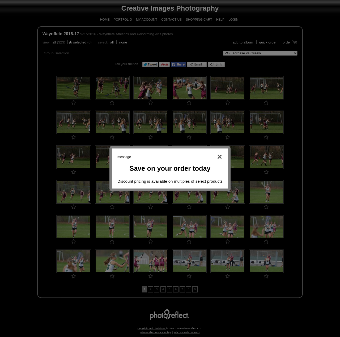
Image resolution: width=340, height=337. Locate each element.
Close (212, 157)
